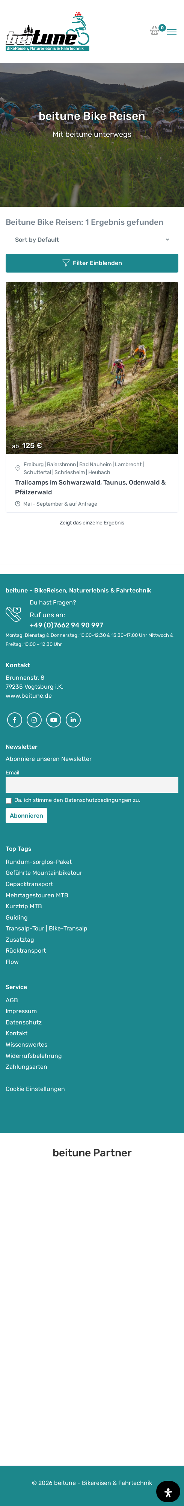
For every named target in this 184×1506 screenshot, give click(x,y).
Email (13, 773)
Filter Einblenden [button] (92, 263)
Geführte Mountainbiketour (44, 872)
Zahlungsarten (26, 1066)
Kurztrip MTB (24, 906)
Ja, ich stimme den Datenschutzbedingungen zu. (77, 800)
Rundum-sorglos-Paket (39, 861)
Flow (12, 961)
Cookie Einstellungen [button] (35, 1088)
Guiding (17, 917)
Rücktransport (26, 950)
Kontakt (16, 1033)
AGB (12, 1000)
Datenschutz (24, 1022)
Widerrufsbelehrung (34, 1055)
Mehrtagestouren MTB (37, 895)
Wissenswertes (26, 1044)
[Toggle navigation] (171, 31)
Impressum (21, 1011)
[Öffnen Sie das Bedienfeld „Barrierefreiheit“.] (168, 1491)
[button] (154, 32)
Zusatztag (20, 939)
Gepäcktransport (29, 884)
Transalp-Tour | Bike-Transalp (46, 928)
